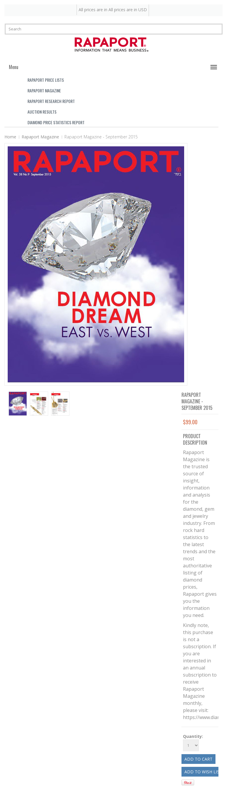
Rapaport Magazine (44, 90)
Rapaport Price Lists (45, 80)
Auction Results (41, 112)
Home (10, 137)
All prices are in (127, 9)
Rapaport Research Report (51, 101)
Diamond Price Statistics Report (56, 122)
